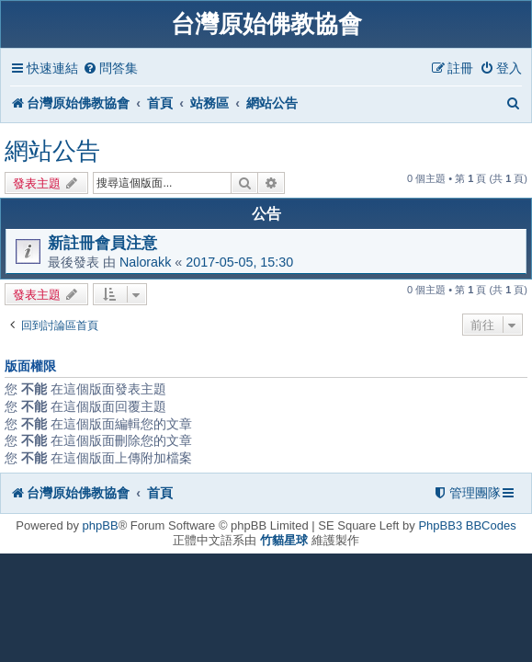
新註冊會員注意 (102, 243)
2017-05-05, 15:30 (239, 262)
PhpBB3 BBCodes (466, 525)
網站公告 (52, 151)
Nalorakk (145, 262)
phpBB (101, 525)
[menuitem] (110, 68)
